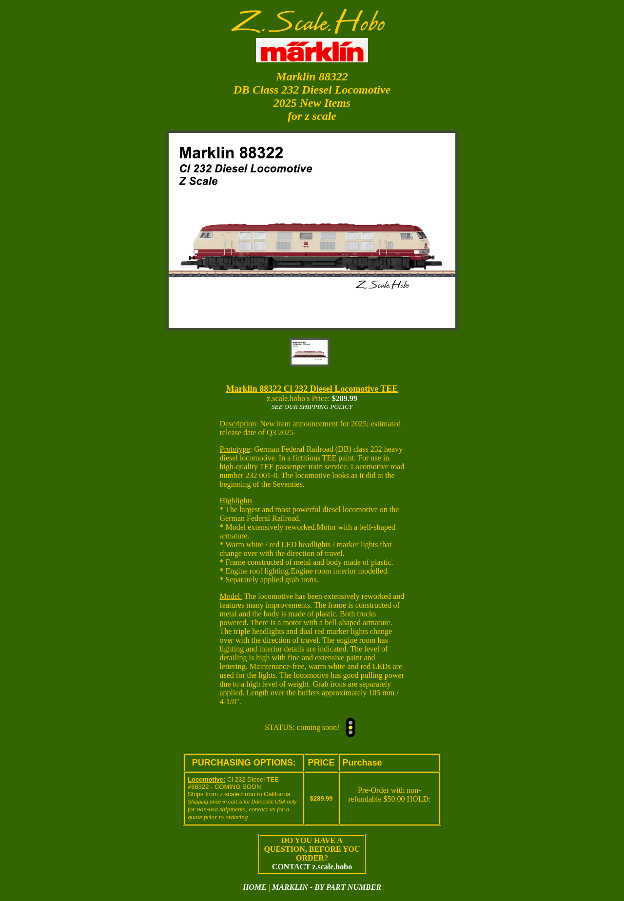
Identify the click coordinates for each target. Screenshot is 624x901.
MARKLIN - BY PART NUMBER (326, 887)
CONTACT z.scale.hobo (312, 867)
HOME (255, 887)
